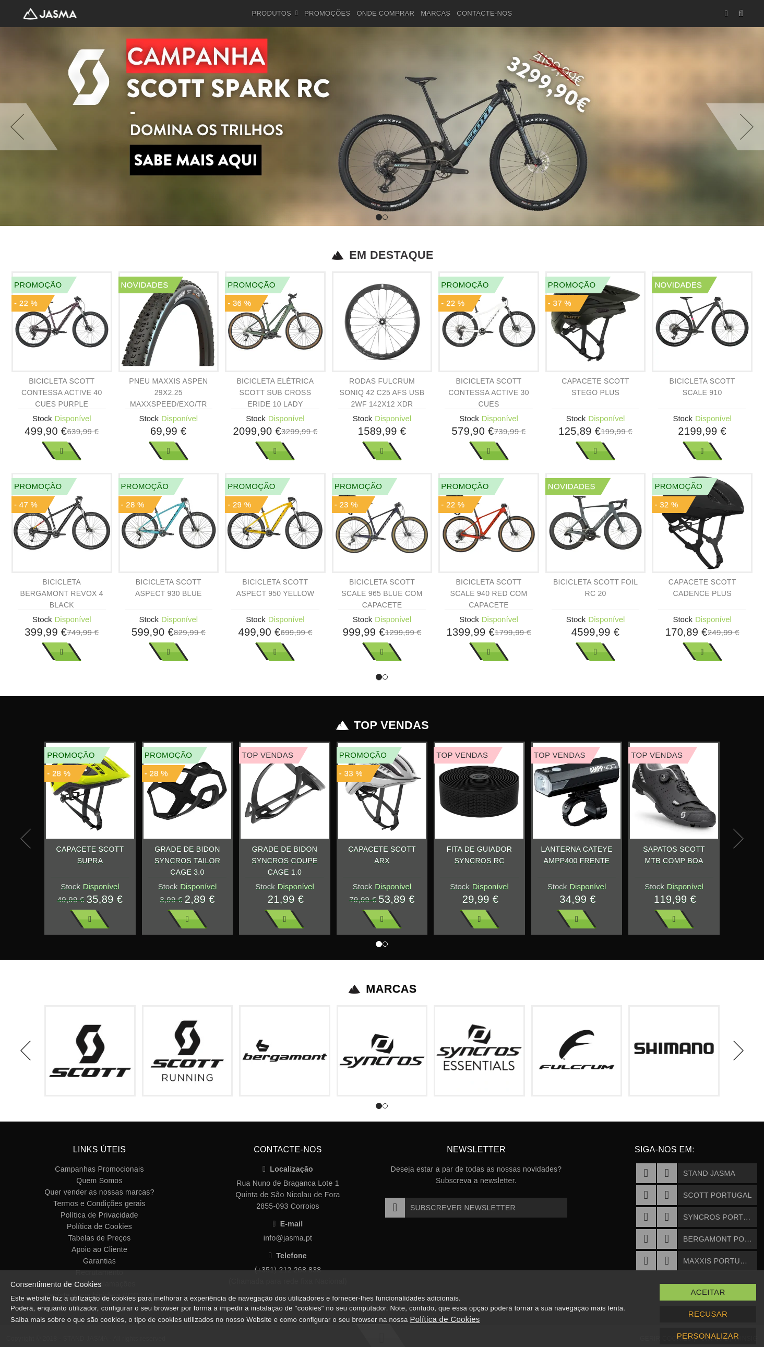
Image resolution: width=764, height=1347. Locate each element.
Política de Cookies (99, 1226)
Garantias (99, 1261)
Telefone (288, 1255)
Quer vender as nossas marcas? (99, 1192)
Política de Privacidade (99, 1215)
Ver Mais (61, 451)
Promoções (327, 13)
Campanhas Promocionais (99, 1169)
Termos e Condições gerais (99, 1203)
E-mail (288, 1224)
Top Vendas (382, 725)
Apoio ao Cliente (99, 1249)
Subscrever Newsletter (450, 1208)
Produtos (275, 13)
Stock (42, 418)
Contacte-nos (484, 13)
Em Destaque (382, 255)
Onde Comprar (385, 13)
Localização (287, 1169)
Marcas (435, 13)
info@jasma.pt (288, 1238)
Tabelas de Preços (99, 1238)
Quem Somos (99, 1180)
